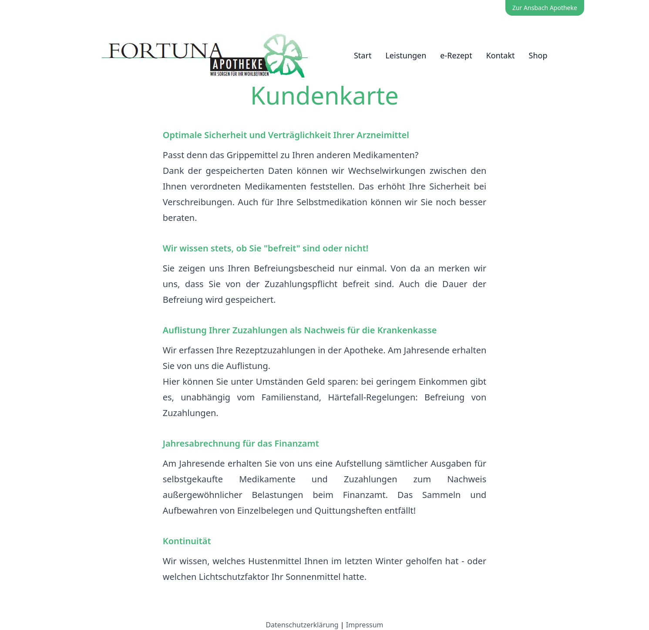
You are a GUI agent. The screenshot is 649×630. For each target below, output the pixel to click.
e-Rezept (456, 55)
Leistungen (405, 55)
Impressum (364, 625)
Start (362, 55)
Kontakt (500, 55)
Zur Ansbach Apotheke (544, 7)
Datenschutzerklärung (302, 625)
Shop (538, 55)
